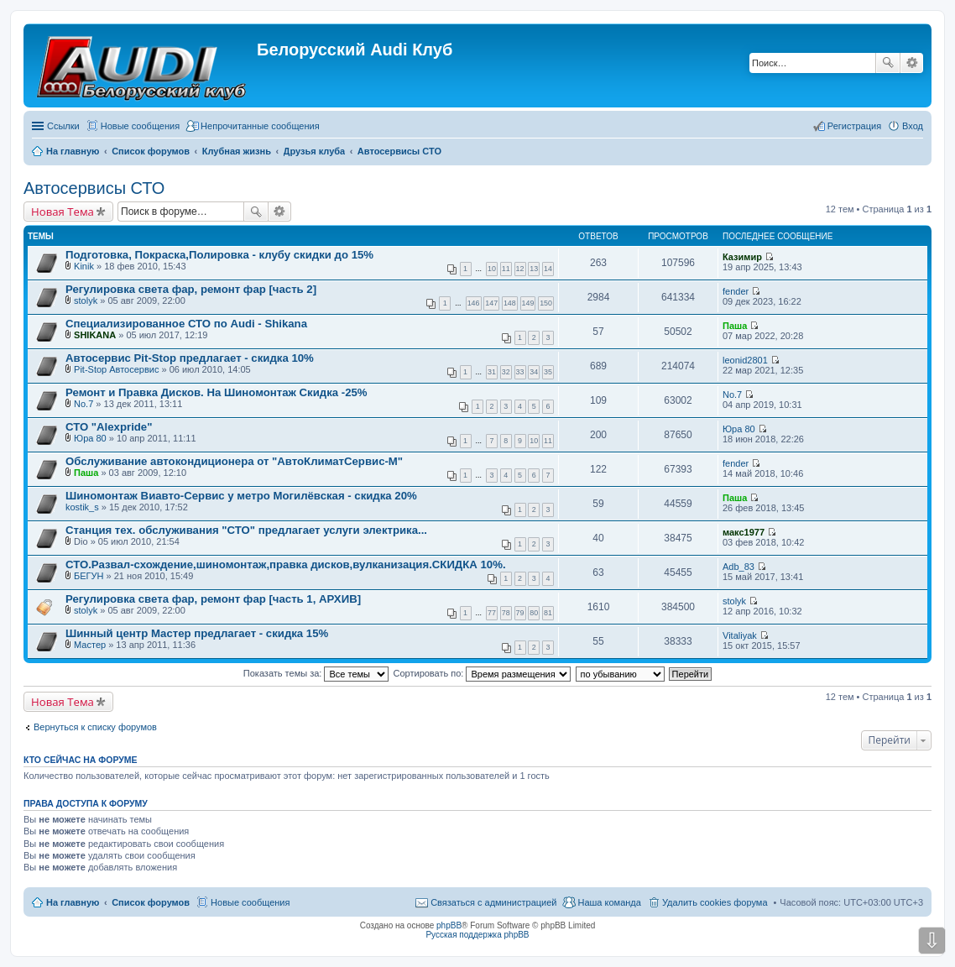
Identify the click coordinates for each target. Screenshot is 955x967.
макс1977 (744, 532)
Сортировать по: (482, 673)
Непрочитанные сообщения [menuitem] (260, 126)
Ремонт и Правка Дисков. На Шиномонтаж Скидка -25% (216, 392)
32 (506, 372)
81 (548, 613)
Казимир (742, 257)
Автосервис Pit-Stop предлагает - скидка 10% (189, 358)
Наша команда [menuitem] (608, 902)
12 (520, 268)
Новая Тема (62, 211)
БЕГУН (88, 576)
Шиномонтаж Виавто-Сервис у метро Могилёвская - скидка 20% (241, 495)
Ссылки (63, 126)
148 (510, 303)
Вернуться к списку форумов (95, 727)
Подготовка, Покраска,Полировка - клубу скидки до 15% (219, 254)
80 (534, 613)
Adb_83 (738, 567)
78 (506, 613)
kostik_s (82, 507)
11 (506, 268)
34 (534, 372)
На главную (72, 902)
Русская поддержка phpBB (477, 934)
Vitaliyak (740, 635)
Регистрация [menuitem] (854, 126)
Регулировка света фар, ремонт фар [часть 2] (190, 289)
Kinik (84, 266)
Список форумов (151, 902)
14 (548, 268)
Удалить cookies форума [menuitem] (715, 902)
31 (492, 372)
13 (534, 268)
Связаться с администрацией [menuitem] (493, 902)
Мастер (90, 645)
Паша (735, 326)
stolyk (85, 300)
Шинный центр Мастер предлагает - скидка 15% (196, 633)
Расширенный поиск (911, 63)
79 (520, 613)
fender (736, 291)
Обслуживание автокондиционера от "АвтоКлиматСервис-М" (234, 461)
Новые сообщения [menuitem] (140, 126)
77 (492, 613)
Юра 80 (90, 438)
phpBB (449, 925)
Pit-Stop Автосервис (116, 369)
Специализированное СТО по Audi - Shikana (186, 323)
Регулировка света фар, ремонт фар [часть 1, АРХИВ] (213, 599)
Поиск (887, 63)
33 (520, 372)
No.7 (83, 404)
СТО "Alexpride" (108, 427)
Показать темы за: (316, 673)
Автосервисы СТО (93, 188)
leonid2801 (745, 360)
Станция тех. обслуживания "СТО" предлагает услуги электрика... (246, 530)
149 (528, 303)
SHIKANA (95, 335)
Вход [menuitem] (912, 126)
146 (473, 303)
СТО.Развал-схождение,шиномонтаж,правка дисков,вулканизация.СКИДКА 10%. (285, 564)
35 (548, 372)
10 (492, 268)
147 (491, 303)
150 (546, 303)
